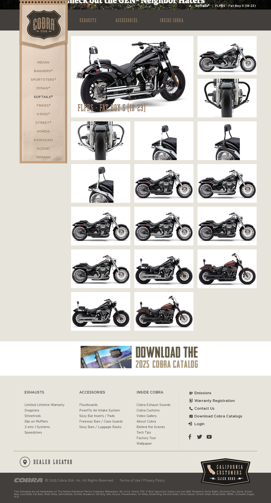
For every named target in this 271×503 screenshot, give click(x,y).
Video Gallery (146, 416)
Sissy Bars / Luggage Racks (100, 427)
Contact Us (201, 408)
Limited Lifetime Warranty (44, 405)
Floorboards (88, 405)
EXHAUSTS (88, 20)
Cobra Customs (148, 410)
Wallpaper (144, 443)
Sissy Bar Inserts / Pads (97, 416)
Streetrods (33, 416)
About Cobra (146, 421)
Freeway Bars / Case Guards (101, 421)
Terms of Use (129, 480)
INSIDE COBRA (172, 20)
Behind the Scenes (150, 427)
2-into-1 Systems (37, 427)
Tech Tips (143, 432)
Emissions (199, 393)
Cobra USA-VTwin (43, 24)
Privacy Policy (154, 480)
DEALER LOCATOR (46, 462)
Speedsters (33, 432)
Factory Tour (146, 438)
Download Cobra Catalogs (215, 416)
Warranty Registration (211, 401)
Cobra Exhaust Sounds (153, 405)
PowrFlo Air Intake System (99, 410)
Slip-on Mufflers (36, 421)
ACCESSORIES (127, 20)
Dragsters (32, 410)
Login (196, 424)
